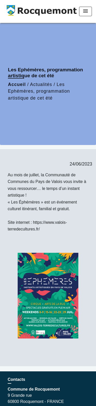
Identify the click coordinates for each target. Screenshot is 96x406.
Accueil (17, 84)
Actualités (41, 84)
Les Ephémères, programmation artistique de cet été (39, 91)
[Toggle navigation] (85, 11)
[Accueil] (36, 11)
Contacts (16, 379)
